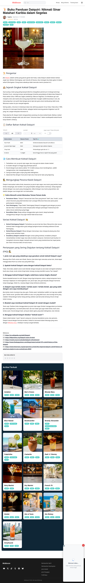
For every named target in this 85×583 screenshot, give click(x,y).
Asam (18, 22)
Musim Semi (39, 22)
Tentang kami (74, 2)
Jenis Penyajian (46, 572)
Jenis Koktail (45, 569)
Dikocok (59, 22)
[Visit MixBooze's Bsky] (25, 568)
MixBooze (16, 3)
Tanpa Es (6, 24)
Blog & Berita (65, 2)
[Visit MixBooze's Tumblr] (17, 568)
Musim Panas (31, 22)
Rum (11, 24)
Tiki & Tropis (12, 22)
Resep (58, 2)
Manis (23, 22)
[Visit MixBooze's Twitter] (8, 568)
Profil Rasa (44, 575)
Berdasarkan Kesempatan (48, 566)
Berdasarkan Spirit (46, 563)
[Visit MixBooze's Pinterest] (21, 568)
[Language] (81, 2)
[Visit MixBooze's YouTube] (4, 568)
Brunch (46, 22)
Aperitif (52, 22)
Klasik (5, 22)
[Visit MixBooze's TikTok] (12, 568)
